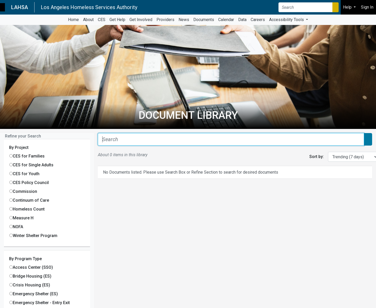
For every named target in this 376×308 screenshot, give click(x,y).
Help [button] (348, 7)
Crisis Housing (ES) (31, 285)
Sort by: (316, 156)
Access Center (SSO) (33, 267)
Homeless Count (29, 209)
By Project (19, 147)
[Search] (305, 7)
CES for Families (29, 156)
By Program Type (25, 258)
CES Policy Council (31, 182)
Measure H (23, 217)
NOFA (18, 226)
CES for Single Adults (33, 164)
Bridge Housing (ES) (32, 276)
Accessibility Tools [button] (287, 19)
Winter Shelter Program (35, 235)
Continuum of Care (31, 200)
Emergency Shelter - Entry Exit (41, 302)
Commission (25, 191)
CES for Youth (26, 173)
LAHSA (19, 7)
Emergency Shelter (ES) (35, 293)
